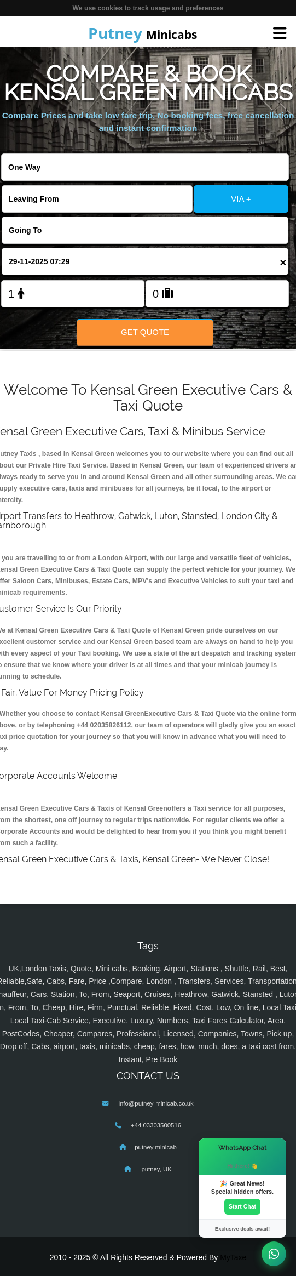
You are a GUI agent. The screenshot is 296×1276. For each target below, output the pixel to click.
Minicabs (142, 32)
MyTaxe (233, 1257)
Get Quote (145, 332)
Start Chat (242, 1206)
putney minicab (155, 1147)
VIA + (241, 198)
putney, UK (156, 1169)
